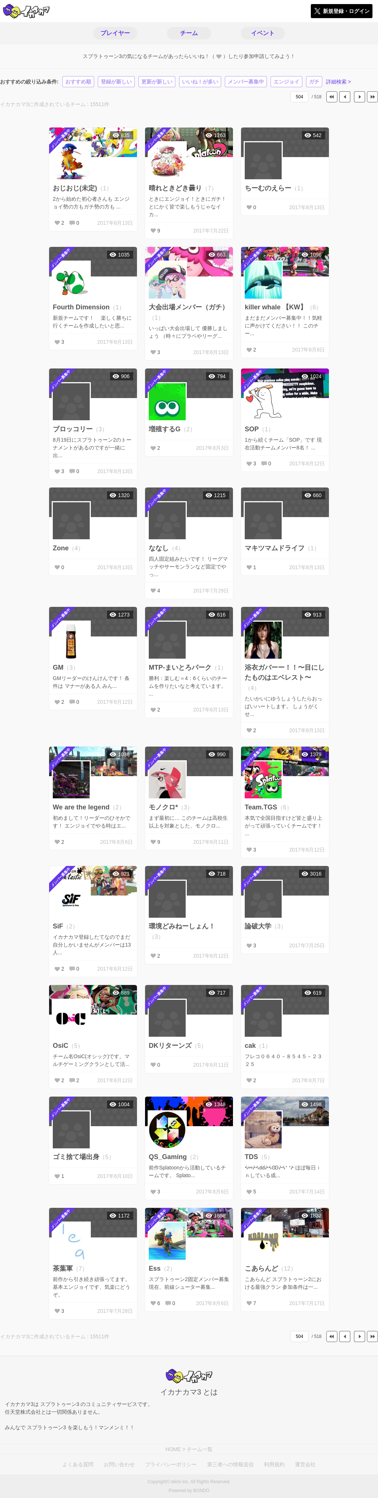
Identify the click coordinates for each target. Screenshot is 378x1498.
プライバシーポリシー (171, 1464)
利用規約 (274, 1464)
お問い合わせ (119, 1464)
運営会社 (305, 1464)
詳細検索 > (338, 82)
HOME (173, 1449)
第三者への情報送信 (230, 1464)
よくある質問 (77, 1464)
